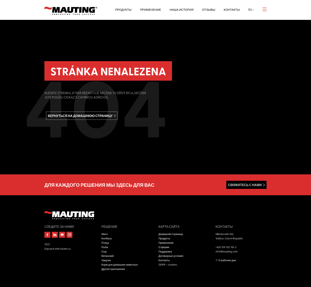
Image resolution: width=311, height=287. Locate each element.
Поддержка (165, 251)
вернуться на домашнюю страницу (80, 115)
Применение (166, 242)
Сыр (104, 251)
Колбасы (107, 238)
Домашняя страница (170, 234)
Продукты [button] (123, 10)
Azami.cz (65, 248)
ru (251, 10)
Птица (105, 242)
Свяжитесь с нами (245, 185)
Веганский (108, 255)
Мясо (105, 234)
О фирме (163, 247)
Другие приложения (113, 269)
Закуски (106, 260)
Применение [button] (150, 10)
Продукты (164, 238)
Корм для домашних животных (120, 264)
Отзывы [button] (208, 10)
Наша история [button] (181, 10)
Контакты (164, 260)
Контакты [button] (232, 10)
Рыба (105, 247)
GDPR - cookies (167, 264)
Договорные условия (170, 255)
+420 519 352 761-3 (226, 247)
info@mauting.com (227, 251)
